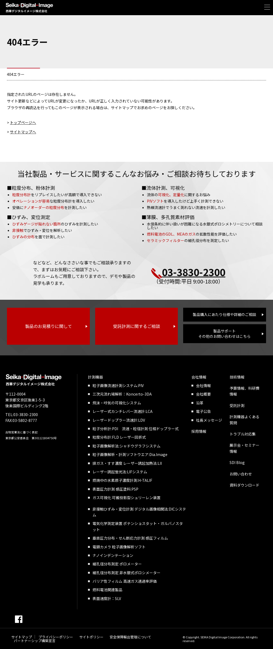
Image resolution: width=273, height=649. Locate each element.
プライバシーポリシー (55, 636)
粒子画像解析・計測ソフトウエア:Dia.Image (130, 454)
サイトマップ (21, 636)
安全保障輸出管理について (130, 636)
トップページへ (23, 122)
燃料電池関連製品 (107, 589)
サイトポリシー (91, 636)
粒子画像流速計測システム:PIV (118, 385)
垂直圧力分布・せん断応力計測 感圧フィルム (130, 538)
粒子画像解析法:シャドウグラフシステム (126, 446)
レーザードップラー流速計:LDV (119, 420)
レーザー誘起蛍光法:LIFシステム (120, 471)
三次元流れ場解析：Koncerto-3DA (122, 394)
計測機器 (95, 377)
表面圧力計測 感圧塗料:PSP (115, 489)
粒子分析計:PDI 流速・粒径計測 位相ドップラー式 (136, 428)
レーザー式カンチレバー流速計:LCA (122, 411)
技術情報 (237, 377)
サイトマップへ (23, 131)
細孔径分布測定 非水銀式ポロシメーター (126, 572)
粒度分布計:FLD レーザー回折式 (119, 437)
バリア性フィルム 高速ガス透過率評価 (125, 581)
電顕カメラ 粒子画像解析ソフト (119, 546)
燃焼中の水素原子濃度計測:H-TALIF (122, 480)
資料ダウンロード (244, 485)
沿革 (199, 402)
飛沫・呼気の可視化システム (117, 402)
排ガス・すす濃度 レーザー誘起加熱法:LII (127, 463)
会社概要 (203, 394)
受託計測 (237, 405)
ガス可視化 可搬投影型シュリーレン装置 (126, 497)
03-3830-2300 (193, 272)
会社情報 (198, 377)
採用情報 (198, 431)
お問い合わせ (241, 474)
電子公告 (203, 411)
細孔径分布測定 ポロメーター (117, 563)
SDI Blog (237, 462)
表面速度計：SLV (107, 598)
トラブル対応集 (243, 434)
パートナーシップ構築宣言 (34, 640)
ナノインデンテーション (113, 555)
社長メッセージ (209, 420)
